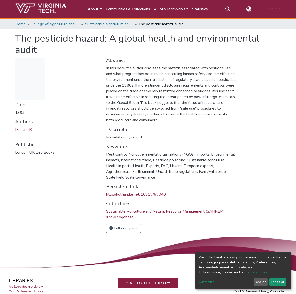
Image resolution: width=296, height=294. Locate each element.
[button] (249, 9)
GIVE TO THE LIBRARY (148, 283)
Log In (272, 9)
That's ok (278, 282)
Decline (260, 282)
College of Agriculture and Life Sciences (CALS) (55, 24)
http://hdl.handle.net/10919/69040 (136, 194)
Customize (206, 282)
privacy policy (257, 272)
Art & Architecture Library (26, 286)
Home (20, 24)
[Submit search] (228, 9)
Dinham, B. (24, 129)
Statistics (200, 9)
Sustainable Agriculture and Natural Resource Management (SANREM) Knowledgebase (109, 24)
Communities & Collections (128, 9)
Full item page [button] (123, 228)
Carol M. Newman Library (26, 291)
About (93, 9)
